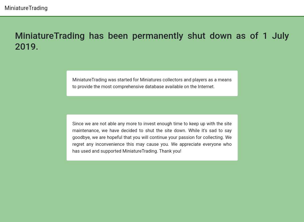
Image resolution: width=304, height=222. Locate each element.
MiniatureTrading (26, 8)
